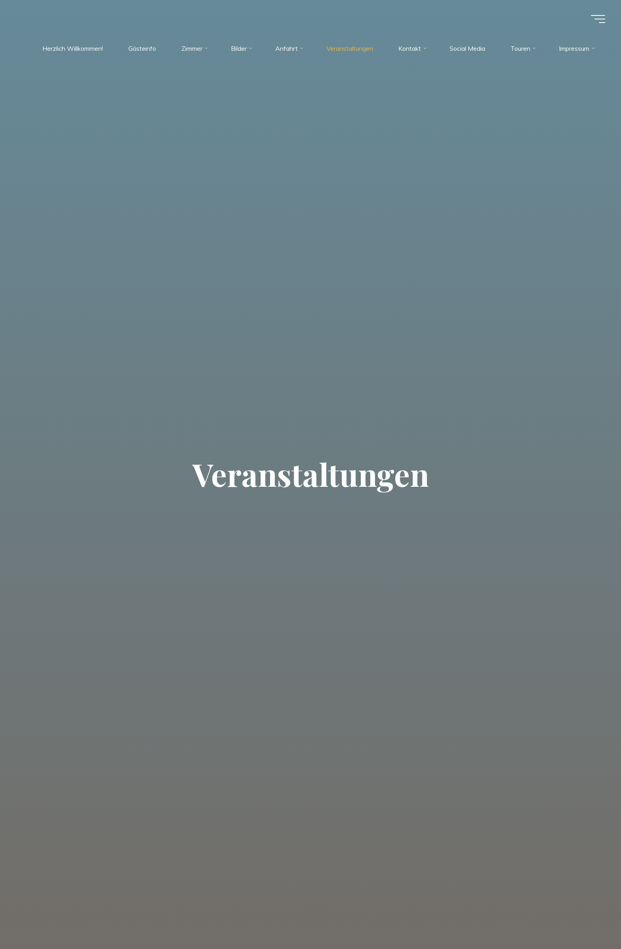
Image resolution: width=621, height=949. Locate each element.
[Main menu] (598, 19)
